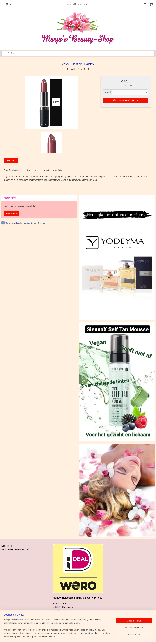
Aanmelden (11, 213)
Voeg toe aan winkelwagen (126, 100)
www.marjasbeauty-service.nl (15, 549)
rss (96, 636)
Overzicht (10, 160)
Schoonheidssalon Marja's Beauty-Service (23, 223)
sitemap (90, 636)
